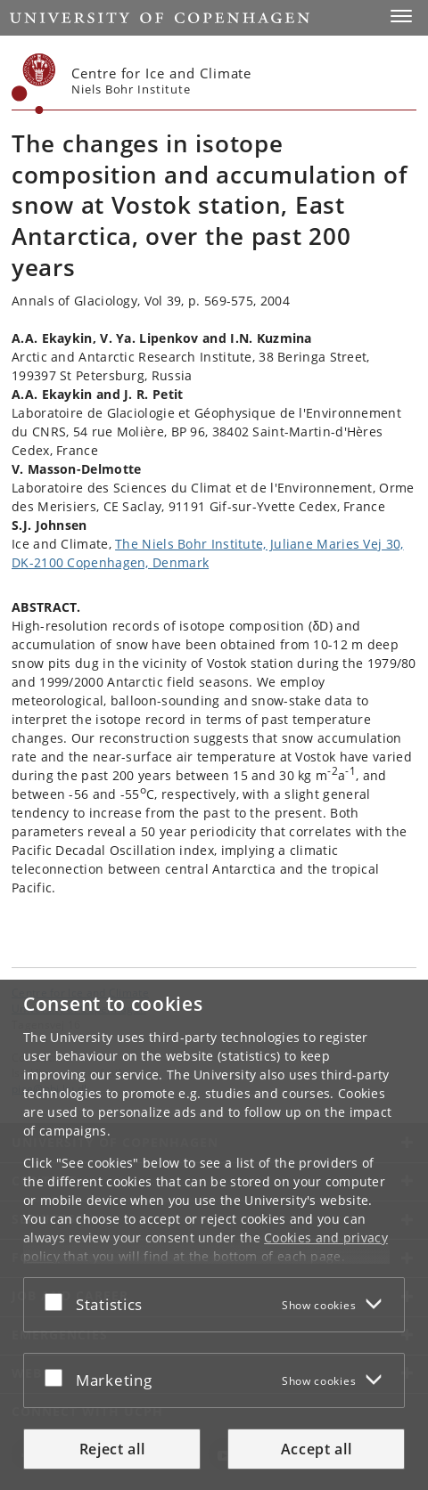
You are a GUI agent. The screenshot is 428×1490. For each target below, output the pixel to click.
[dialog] (214, 1235)
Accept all (316, 1449)
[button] (401, 16)
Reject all (112, 1449)
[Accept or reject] (58, 1301)
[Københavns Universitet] (34, 83)
